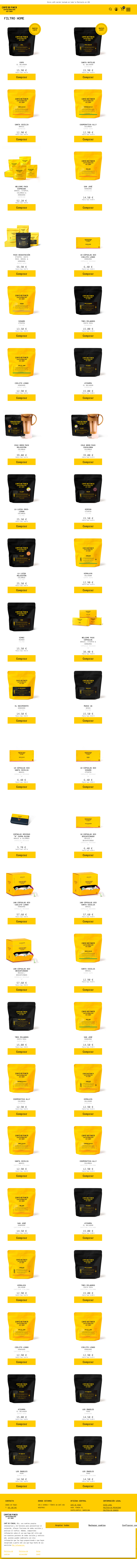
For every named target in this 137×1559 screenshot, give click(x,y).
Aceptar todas (62, 1525)
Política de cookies (110, 1510)
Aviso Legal (107, 1505)
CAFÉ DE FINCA (76, 1505)
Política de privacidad (112, 1508)
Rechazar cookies (97, 1525)
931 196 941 (12, 1508)
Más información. (18, 1545)
